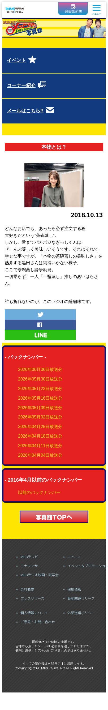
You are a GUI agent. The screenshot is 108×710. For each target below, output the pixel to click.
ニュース (74, 557)
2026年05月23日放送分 (40, 388)
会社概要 (27, 590)
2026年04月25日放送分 (40, 426)
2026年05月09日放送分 (40, 407)
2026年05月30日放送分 (40, 379)
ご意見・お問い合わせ (37, 622)
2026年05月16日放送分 (40, 398)
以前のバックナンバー (39, 492)
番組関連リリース (81, 599)
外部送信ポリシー (81, 613)
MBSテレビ (29, 557)
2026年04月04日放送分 (40, 455)
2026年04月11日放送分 (40, 445)
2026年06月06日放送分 (40, 369)
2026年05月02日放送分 (40, 417)
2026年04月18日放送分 (40, 436)
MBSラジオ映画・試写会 (39, 575)
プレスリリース (32, 599)
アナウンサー (30, 566)
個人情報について (34, 613)
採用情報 (74, 590)
